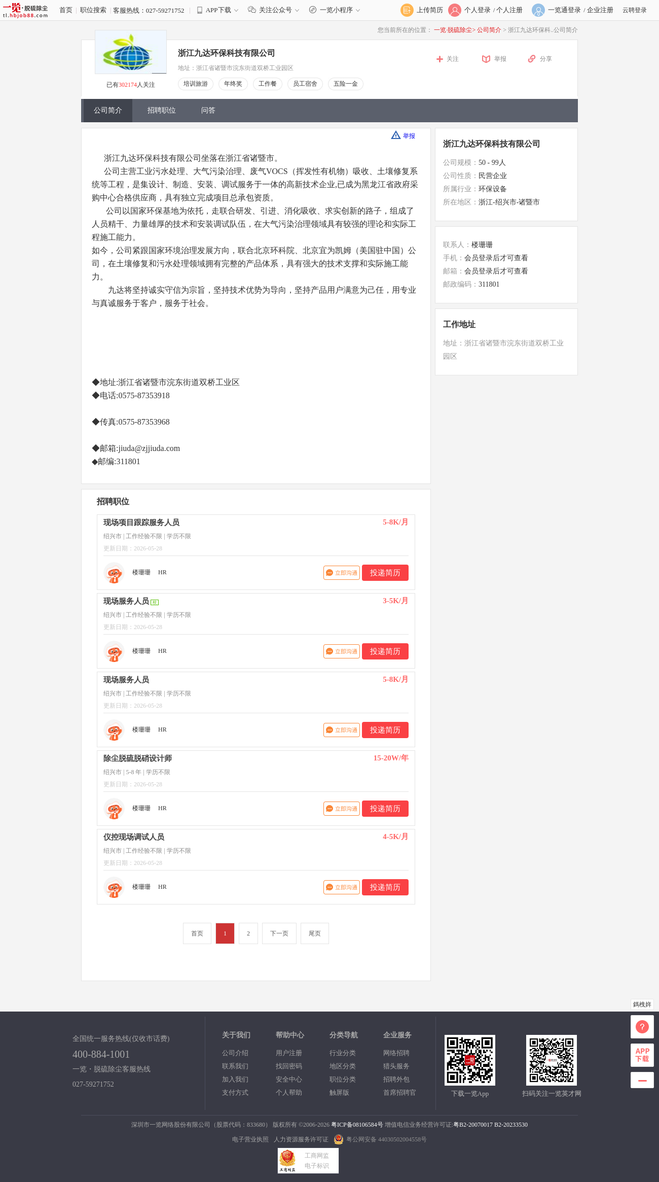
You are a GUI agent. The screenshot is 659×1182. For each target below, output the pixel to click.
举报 (500, 58)
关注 (453, 58)
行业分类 (343, 1053)
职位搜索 (93, 10)
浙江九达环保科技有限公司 (226, 53)
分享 (546, 58)
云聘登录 (635, 10)
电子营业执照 (250, 1139)
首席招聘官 (399, 1092)
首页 (65, 10)
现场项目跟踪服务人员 (141, 522)
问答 (208, 110)
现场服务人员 (126, 601)
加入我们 (235, 1079)
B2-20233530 (511, 1124)
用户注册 (289, 1053)
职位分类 (343, 1079)
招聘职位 (162, 110)
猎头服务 (396, 1066)
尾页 (315, 933)
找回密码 (289, 1066)
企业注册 (600, 10)
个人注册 (509, 10)
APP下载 (218, 10)
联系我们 (235, 1066)
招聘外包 (396, 1079)
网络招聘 (396, 1053)
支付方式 (235, 1092)
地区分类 (343, 1066)
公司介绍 (235, 1053)
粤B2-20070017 (473, 1124)
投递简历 (385, 573)
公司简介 (490, 29)
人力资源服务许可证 (301, 1139)
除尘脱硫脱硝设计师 (137, 758)
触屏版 (339, 1092)
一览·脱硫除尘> (454, 29)
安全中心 (289, 1079)
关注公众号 (276, 10)
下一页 (279, 933)
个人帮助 (289, 1092)
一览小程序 (336, 10)
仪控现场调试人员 (133, 837)
